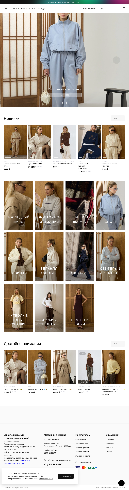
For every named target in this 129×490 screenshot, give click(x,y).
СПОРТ (24, 9)
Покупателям (89, 9)
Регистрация (80, 439)
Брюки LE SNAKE (84, 389)
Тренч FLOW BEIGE (62, 389)
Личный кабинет (82, 444)
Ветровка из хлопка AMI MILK (113, 165)
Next (116, 60)
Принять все (66, 476)
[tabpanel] (64, 60)
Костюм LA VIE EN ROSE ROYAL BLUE (89, 166)
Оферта (109, 452)
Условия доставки (82, 448)
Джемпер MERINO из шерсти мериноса (113, 390)
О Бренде (110, 439)
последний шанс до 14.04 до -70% (63, 2)
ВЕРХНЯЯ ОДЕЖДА (37, 9)
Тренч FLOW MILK (37, 164)
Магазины (110, 444)
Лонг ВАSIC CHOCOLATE (64, 164)
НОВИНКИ (15, 9)
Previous (12, 60)
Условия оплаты (82, 452)
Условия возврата (82, 456)
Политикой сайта (46, 479)
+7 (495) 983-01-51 (53, 464)
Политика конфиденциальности (16, 487)
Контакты (109, 448)
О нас (101, 9)
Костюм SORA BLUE (37, 389)
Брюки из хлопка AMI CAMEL (15, 165)
